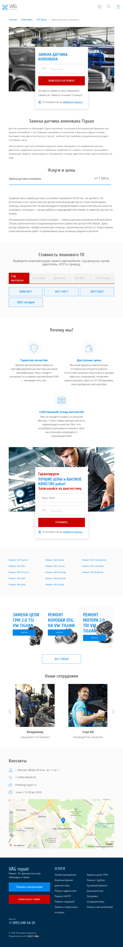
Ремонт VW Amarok (55, 578)
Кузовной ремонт (97, 885)
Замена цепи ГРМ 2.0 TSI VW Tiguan (26, 620)
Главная (13, 19)
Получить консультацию (29, 887)
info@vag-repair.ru (26, 785)
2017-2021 (97, 291)
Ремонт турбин (96, 880)
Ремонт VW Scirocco (19, 572)
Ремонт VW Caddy (54, 584)
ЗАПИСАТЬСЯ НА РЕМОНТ (61, 80)
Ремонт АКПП (63, 896)
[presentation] (10, 711)
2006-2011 (25, 291)
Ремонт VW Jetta (17, 584)
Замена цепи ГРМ (97, 874)
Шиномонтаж (95, 891)
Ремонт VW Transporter (94, 559)
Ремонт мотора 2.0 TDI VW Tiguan (94, 623)
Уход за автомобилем (100, 907)
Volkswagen (27, 19)
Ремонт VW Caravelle (93, 566)
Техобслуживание (65, 874)
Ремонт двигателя (65, 891)
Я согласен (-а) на (60, 102)
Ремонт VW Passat (54, 559)
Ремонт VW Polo (17, 566)
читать (24, 632)
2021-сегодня (25, 302)
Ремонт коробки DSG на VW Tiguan (61, 620)
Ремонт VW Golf (17, 578)
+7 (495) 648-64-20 (25, 777)
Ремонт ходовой (64, 901)
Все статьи (61, 659)
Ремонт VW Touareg (55, 572)
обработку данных (73, 102)
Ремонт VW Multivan (92, 572)
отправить (61, 522)
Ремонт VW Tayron (18, 559)
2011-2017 (61, 291)
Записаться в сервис (29, 899)
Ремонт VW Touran (55, 566)
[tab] (19, 278)
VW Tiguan (42, 19)
